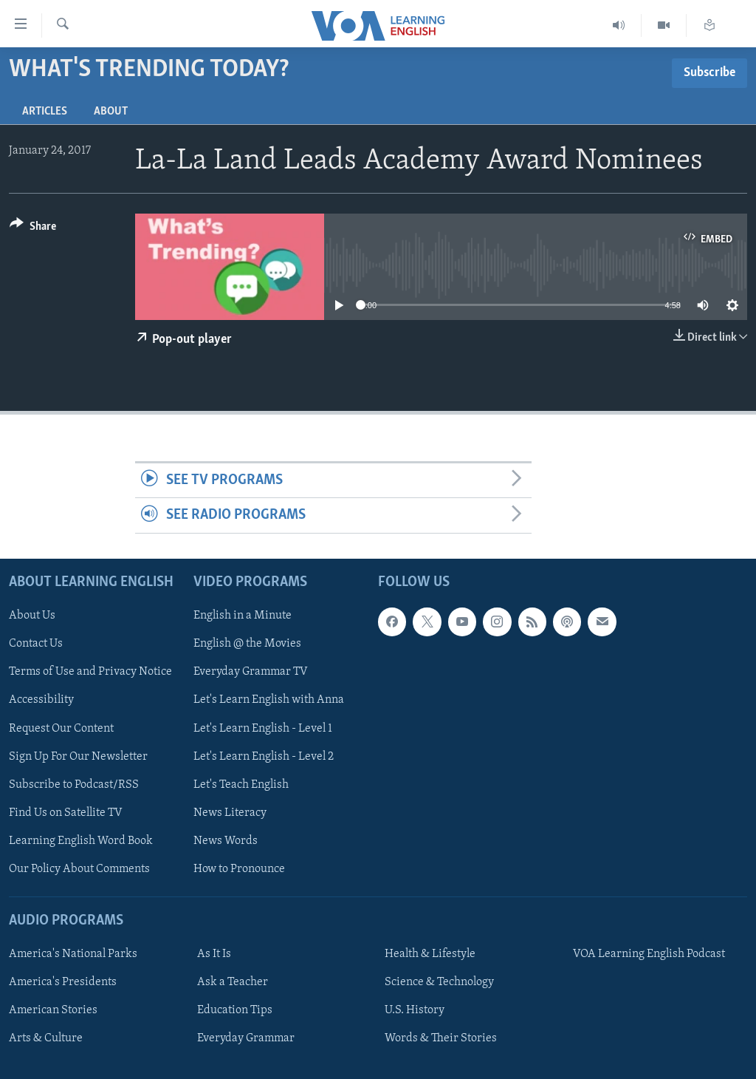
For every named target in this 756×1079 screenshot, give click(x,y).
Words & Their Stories (441, 1038)
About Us (32, 616)
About (111, 112)
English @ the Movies (247, 644)
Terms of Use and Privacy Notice (90, 672)
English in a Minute (242, 616)
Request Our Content (61, 728)
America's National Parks (73, 954)
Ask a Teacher (232, 982)
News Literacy (230, 812)
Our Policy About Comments (79, 869)
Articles (44, 112)
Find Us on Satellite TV (66, 812)
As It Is (214, 954)
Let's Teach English (241, 784)
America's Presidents (63, 982)
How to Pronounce (239, 869)
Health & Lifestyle (430, 954)
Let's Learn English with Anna (268, 700)
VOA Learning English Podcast (649, 954)
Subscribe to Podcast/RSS (74, 784)
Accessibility (41, 700)
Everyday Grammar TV (250, 672)
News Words (225, 841)
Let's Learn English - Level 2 (263, 756)
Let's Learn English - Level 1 (262, 728)
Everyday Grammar (246, 1038)
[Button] (33, 229)
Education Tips (234, 1010)
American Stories (53, 1010)
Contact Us (36, 644)
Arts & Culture (46, 1038)
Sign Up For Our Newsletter (78, 756)
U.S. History (414, 1010)
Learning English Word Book (81, 841)
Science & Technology (439, 982)
